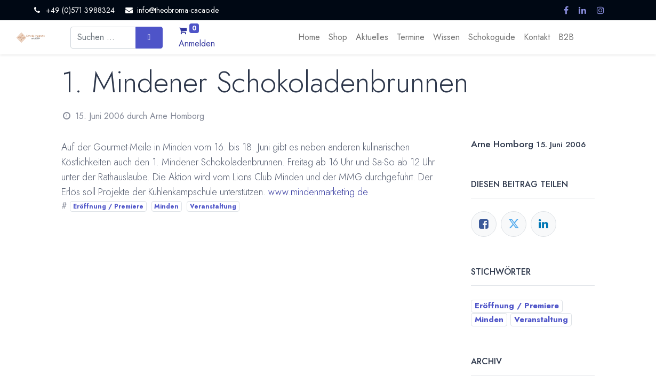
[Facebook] (484, 224)
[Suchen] (149, 37)
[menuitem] (309, 37)
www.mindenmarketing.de (318, 192)
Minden (166, 206)
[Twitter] (513, 224)
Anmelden (197, 43)
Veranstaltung (213, 206)
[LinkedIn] (543, 224)
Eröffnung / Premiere (108, 206)
